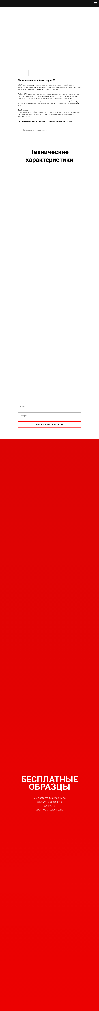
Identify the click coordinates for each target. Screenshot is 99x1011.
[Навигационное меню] (95, 3)
